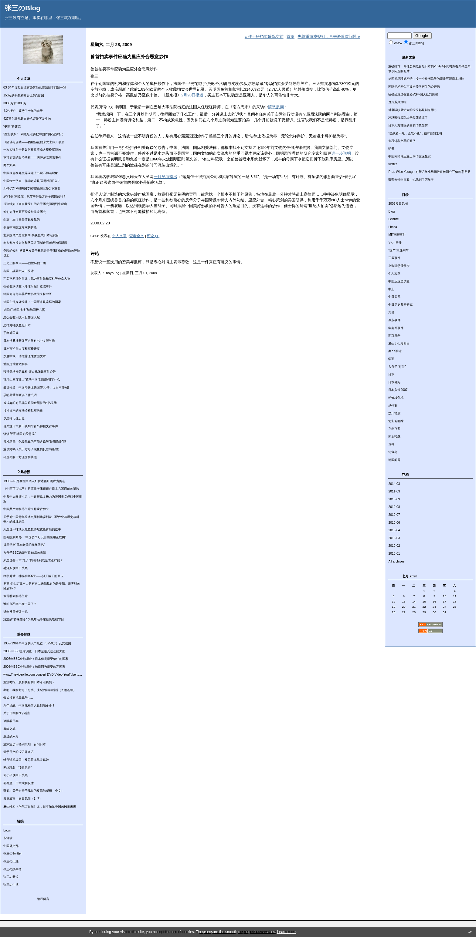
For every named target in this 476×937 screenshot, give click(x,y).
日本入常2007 (397, 389)
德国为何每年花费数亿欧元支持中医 (27, 294)
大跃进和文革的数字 (402, 141)
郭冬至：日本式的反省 (18, 783)
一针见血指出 (165, 176)
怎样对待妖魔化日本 (17, 325)
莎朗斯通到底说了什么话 (20, 395)
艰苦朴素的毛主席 (15, 596)
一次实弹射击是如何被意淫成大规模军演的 (32, 149)
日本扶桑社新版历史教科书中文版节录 (29, 340)
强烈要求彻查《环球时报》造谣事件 (27, 286)
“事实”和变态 (12, 126)
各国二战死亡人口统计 (18, 271)
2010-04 (394, 530)
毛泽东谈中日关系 (15, 568)
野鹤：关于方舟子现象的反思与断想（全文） (33, 790)
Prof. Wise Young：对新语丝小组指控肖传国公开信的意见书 (429, 171)
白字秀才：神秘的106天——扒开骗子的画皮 (33, 576)
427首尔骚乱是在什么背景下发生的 (27, 118)
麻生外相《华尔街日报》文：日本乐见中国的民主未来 (39, 806)
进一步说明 (341, 153)
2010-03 (394, 538)
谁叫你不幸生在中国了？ (20, 604)
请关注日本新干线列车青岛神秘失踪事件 (30, 426)
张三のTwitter (12, 853)
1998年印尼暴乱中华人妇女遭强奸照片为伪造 (34, 481)
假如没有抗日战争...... (18, 697)
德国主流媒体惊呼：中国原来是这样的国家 (32, 302)
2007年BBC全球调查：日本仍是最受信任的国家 (35, 658)
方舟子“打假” (397, 366)
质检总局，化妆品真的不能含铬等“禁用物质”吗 (34, 441)
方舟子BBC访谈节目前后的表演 (24, 552)
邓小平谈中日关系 (15, 775)
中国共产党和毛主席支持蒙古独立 (26, 509)
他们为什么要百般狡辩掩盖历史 (24, 211)
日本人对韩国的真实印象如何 (408, 125)
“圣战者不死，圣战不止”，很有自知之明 (415, 133)
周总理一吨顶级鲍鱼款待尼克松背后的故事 (32, 529)
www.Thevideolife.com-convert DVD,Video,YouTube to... (42, 674)
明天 (391, 148)
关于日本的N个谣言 (16, 713)
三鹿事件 (394, 258)
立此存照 (394, 428)
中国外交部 (11, 846)
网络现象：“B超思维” (17, 767)
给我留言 (43, 899)
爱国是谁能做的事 (15, 364)
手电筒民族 (11, 332)
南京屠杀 (394, 335)
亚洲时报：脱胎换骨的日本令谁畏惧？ (29, 682)
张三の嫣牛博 (12, 869)
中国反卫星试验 (399, 281)
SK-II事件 (394, 242)
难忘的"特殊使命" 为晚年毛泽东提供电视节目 (33, 619)
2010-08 (394, 507)
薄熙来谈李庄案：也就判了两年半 (411, 179)
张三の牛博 (11, 884)
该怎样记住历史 (14, 418)
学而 (391, 359)
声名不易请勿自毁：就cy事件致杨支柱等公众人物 (36, 278)
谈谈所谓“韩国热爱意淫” (19, 433)
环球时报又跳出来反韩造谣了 (408, 117)
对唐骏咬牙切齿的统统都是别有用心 (412, 110)
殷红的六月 (11, 736)
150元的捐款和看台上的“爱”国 (23, 95)
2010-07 (394, 514)
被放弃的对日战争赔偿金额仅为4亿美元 (30, 403)
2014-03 (394, 483)
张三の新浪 (11, 876)
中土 (391, 289)
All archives (396, 561)
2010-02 (394, 545)
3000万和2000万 (14, 103)
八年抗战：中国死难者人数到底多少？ (29, 705)
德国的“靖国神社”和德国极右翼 (24, 309)
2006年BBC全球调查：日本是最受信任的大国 (34, 651)
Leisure (393, 219)
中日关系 (394, 296)
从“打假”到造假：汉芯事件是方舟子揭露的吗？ (34, 196)
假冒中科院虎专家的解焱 (20, 227)
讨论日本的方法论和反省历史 (23, 410)
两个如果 (9, 165)
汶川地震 (394, 413)
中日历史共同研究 (400, 304)
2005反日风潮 (397, 203)
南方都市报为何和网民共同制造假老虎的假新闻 (35, 242)
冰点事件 (394, 320)
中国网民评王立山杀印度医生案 (409, 156)
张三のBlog (22, 8)
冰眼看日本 (11, 721)
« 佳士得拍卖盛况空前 (264, 36)
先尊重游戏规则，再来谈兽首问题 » (329, 36)
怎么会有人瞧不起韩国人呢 (21, 317)
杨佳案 (392, 405)
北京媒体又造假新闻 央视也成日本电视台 (31, 235)
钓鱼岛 (392, 452)
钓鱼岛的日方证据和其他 (20, 457)
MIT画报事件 (397, 234)
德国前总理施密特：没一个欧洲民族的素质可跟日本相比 (426, 78)
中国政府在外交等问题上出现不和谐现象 (30, 173)
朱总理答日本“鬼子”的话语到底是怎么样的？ (33, 560)
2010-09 (394, 499)
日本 (391, 374)
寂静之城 (9, 728)
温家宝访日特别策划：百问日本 (24, 744)
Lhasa (392, 227)
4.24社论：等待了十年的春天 (23, 111)
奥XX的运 (395, 351)
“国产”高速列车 (398, 250)
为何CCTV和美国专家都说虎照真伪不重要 (31, 188)
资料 (391, 444)
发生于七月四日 (399, 343)
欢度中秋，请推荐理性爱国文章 (24, 356)
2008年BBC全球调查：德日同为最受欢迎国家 (34, 666)
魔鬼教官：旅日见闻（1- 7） (22, 798)
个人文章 (394, 273)
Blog (391, 211)
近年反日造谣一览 (15, 611)
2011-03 (394, 491)
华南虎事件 (395, 328)
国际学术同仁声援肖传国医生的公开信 (414, 86)
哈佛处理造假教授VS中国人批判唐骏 (413, 94)
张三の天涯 (11, 861)
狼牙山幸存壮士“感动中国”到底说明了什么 (31, 379)
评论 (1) (153, 236)
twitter (392, 164)
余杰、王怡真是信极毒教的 (21, 219)
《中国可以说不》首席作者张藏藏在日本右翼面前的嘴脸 (41, 488)
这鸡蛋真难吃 (397, 102)
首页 (290, 36)
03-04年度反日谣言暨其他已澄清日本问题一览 (34, 87)
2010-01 (394, 553)
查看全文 (136, 236)
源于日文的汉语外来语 (18, 752)
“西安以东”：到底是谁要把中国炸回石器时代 (33, 134)
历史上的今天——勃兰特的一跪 (24, 263)
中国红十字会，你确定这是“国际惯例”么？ (31, 181)
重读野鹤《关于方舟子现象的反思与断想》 (32, 449)
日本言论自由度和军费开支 (21, 348)
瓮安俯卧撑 (395, 421)
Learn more (286, 932)
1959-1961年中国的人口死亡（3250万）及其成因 (37, 643)
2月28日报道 (192, 95)
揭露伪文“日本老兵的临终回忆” (24, 544)
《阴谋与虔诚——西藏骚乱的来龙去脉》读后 (33, 142)
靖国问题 (394, 460)
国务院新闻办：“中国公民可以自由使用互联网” (34, 537)
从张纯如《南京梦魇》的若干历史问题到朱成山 (35, 204)
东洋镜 (7, 838)
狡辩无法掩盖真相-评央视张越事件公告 (29, 371)
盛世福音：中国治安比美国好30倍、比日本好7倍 (36, 387)
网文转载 (394, 436)
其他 (391, 312)
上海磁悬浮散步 (399, 265)
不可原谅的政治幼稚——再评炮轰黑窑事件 (32, 157)
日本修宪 (394, 382)
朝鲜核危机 (395, 397)
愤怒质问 (276, 107)
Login (7, 830)
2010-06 (394, 522)
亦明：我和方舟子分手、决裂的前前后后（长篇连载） (39, 690)
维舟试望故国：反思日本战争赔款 (26, 759)
